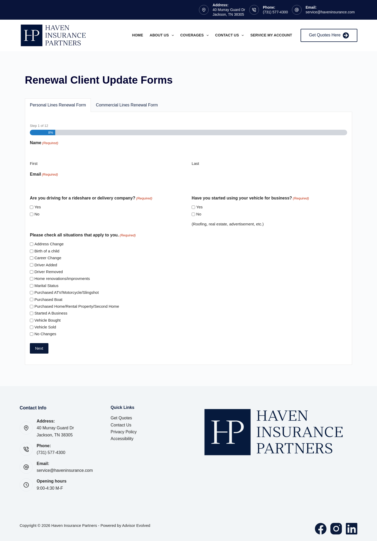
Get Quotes (121, 418)
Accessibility (122, 438)
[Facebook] (320, 528)
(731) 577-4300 (275, 12)
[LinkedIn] (351, 528)
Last (195, 163)
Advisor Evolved (136, 525)
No (36, 214)
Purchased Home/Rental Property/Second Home (76, 306)
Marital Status (46, 285)
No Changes (45, 334)
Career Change (47, 258)
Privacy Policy (124, 432)
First (33, 163)
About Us (163, 35)
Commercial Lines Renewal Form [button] (127, 105)
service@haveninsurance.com (330, 12)
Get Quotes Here (329, 35)
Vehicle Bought (47, 320)
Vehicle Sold (45, 327)
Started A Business (50, 313)
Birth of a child (46, 251)
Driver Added (45, 265)
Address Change (49, 244)
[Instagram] (336, 528)
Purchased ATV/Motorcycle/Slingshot (66, 292)
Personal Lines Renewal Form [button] (58, 105)
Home (137, 35)
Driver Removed (48, 271)
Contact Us (230, 35)
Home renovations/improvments (62, 278)
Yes (37, 207)
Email (44, 174)
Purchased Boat (48, 299)
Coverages (195, 35)
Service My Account (271, 35)
